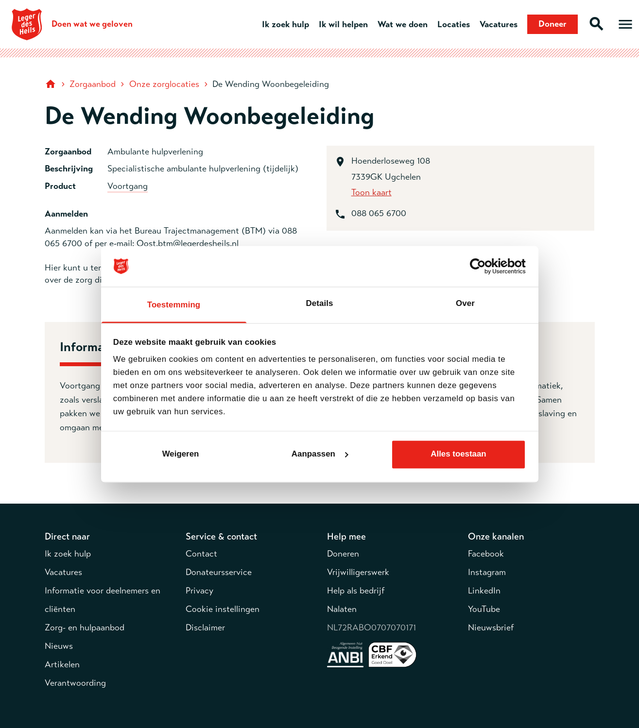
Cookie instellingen (222, 609)
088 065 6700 (378, 213)
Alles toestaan (458, 454)
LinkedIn (484, 590)
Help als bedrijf (355, 590)
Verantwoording (75, 682)
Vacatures (499, 24)
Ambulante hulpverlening (155, 151)
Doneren (343, 553)
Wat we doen (403, 24)
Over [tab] (465, 303)
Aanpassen (320, 454)
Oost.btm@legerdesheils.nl (188, 243)
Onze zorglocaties (164, 84)
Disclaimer (205, 627)
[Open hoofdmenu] (625, 24)
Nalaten (342, 609)
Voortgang (127, 186)
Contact (201, 553)
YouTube (484, 609)
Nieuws (59, 646)
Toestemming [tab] (173, 304)
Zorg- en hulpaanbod (84, 627)
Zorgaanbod (92, 84)
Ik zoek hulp (285, 24)
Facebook (486, 553)
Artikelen (62, 664)
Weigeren (180, 454)
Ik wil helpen (343, 24)
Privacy (199, 590)
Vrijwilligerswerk (358, 572)
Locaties (453, 24)
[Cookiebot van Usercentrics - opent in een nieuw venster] (483, 266)
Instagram (487, 572)
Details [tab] (319, 303)
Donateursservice (219, 572)
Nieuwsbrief (491, 627)
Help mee (346, 536)
